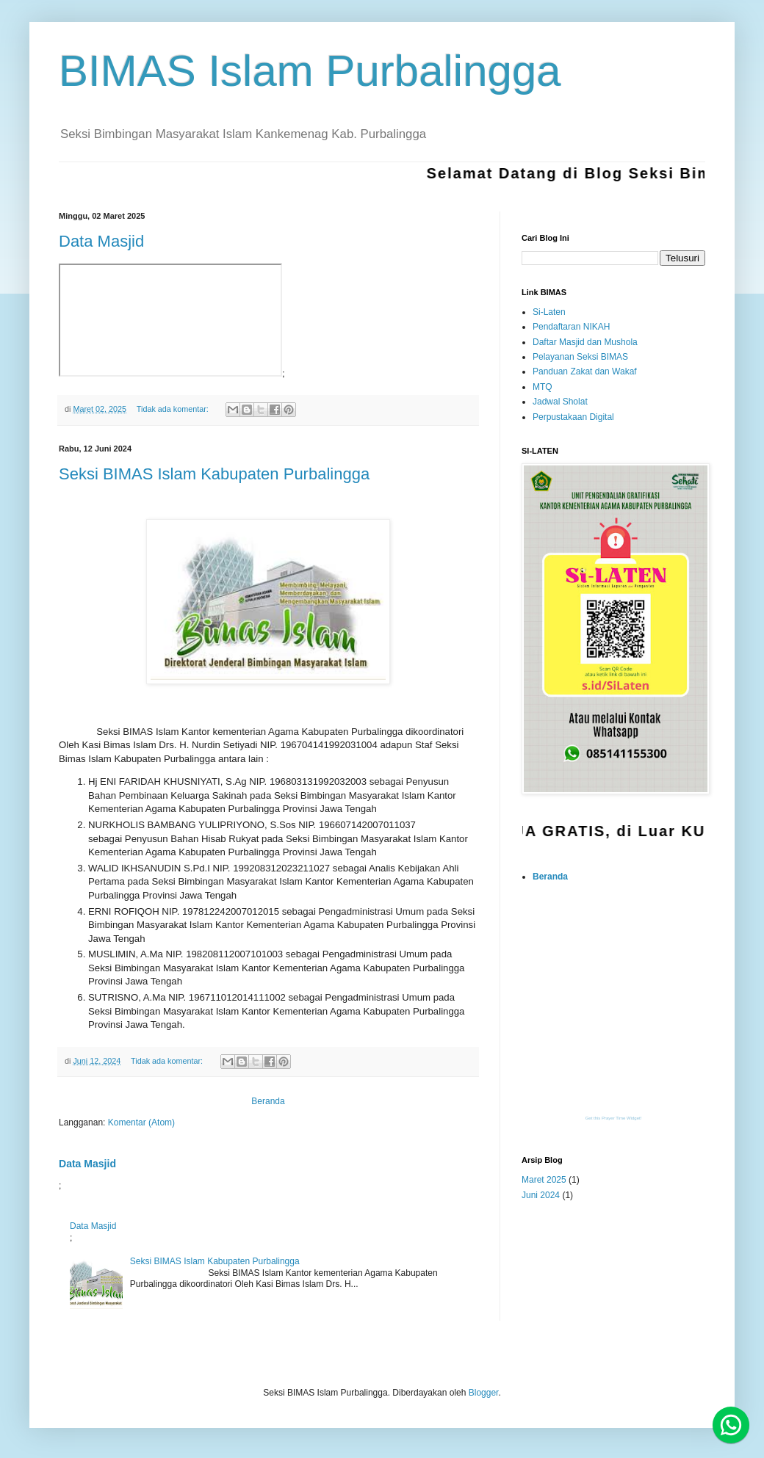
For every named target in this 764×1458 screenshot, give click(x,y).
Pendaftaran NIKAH (571, 327)
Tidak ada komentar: (174, 409)
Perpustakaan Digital (573, 417)
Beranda (267, 1101)
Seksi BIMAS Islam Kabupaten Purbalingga (214, 474)
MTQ (542, 387)
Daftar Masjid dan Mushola (585, 342)
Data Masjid (101, 241)
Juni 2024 (541, 1195)
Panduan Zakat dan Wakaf (585, 371)
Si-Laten (549, 312)
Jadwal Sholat (560, 401)
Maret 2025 (544, 1180)
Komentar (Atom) (141, 1122)
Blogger (484, 1393)
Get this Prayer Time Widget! (613, 1118)
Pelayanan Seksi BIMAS (580, 357)
